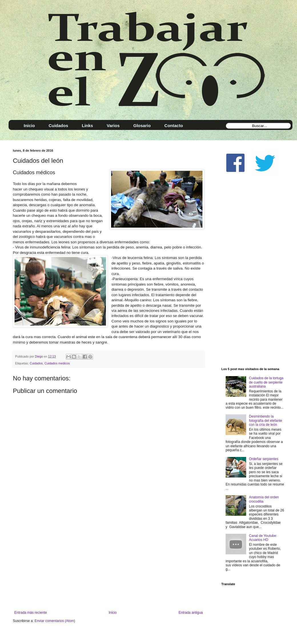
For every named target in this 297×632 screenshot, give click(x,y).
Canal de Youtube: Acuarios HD (263, 538)
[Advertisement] (108, 563)
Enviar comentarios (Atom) (55, 621)
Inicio (113, 613)
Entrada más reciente (30, 613)
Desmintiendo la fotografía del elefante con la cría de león (265, 420)
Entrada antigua (190, 613)
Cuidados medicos (57, 363)
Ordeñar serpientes (263, 459)
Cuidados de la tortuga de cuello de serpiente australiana (266, 382)
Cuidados (36, 363)
